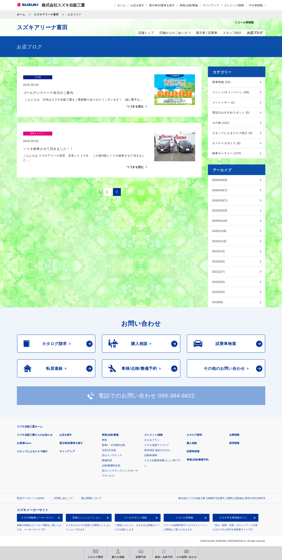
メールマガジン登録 (135, 517)
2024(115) (219, 241)
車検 (104, 439)
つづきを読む (135, 98)
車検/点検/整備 (189, 5)
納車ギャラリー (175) (226, 153)
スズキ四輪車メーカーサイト (37, 517)
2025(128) (219, 230)
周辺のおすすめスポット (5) (231, 112)
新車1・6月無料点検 (113, 445)
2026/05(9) (220, 180)
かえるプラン (152, 439)
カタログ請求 (194, 434)
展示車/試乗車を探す (162, 5)
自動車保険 (150, 455)
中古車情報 (256, 5)
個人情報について (91, 498)
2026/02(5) (220, 210)
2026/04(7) (220, 190)
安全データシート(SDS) (30, 498)
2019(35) (218, 291)
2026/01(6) (220, 220)
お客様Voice (24, 443)
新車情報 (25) (221, 82)
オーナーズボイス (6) (226, 143)
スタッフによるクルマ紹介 (32, 451)
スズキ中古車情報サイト (233, 517)
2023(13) (218, 251)
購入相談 (192, 443)
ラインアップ (211, 5)
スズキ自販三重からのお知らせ (35, 434)
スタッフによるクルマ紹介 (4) (232, 133)
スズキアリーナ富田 (46, 14)
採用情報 (234, 443)
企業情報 (234, 434)
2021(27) (218, 271)
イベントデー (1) (223, 102)
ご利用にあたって (62, 498)
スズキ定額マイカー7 (156, 445)
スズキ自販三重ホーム (29, 426)
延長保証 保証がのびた (157, 450)
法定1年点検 (109, 450)
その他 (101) (221, 122)
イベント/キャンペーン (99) (230, 92)
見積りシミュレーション (86, 517)
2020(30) (218, 281)
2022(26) (218, 261)
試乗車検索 (193, 451)
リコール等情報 (184, 517)
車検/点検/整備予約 (198, 459)
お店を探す (137, 5)
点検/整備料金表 (111, 465)
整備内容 (107, 460)
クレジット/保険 (234, 5)
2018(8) (217, 302)
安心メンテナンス (112, 455)
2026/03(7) (220, 200)
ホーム (121, 5)
